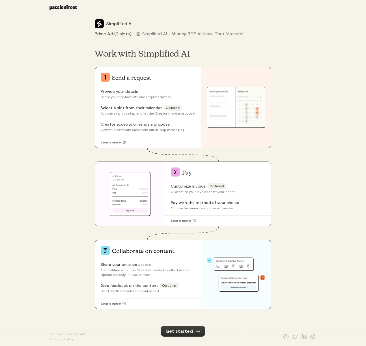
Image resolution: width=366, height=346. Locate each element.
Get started (182, 331)
